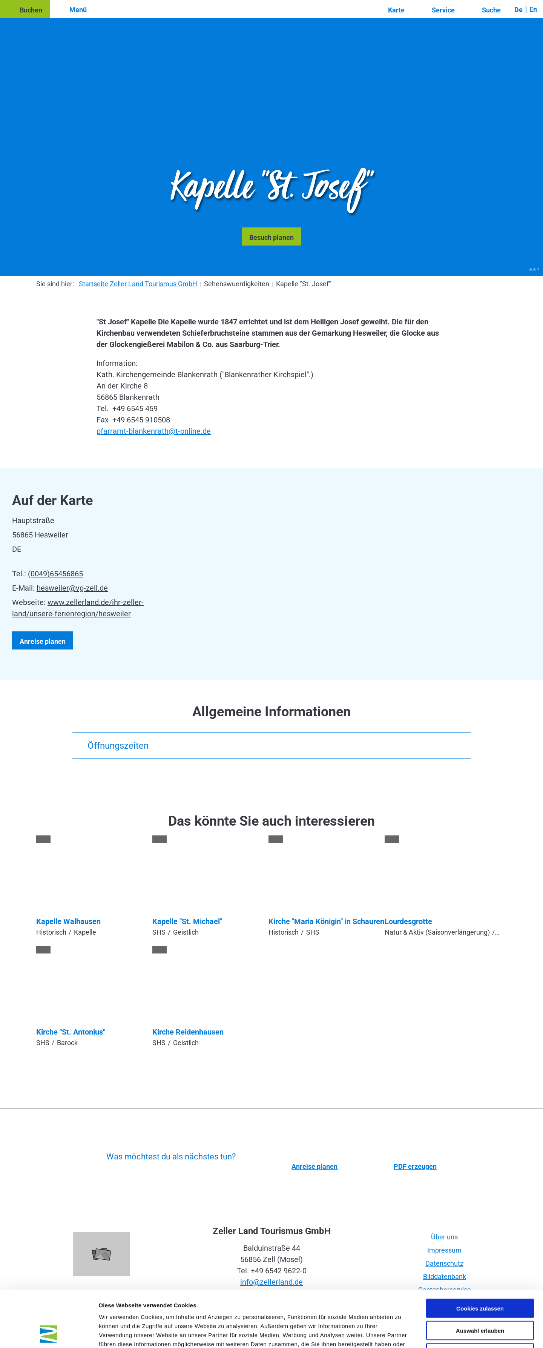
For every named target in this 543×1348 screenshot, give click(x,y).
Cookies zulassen (480, 1255)
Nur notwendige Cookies (480, 1300)
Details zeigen (401, 1333)
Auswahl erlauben (480, 1277)
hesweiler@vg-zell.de (72, 588)
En (533, 9)
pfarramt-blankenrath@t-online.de (154, 431)
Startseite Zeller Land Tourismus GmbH (138, 284)
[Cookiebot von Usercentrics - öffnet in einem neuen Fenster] (49, 1333)
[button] (25, 9)
